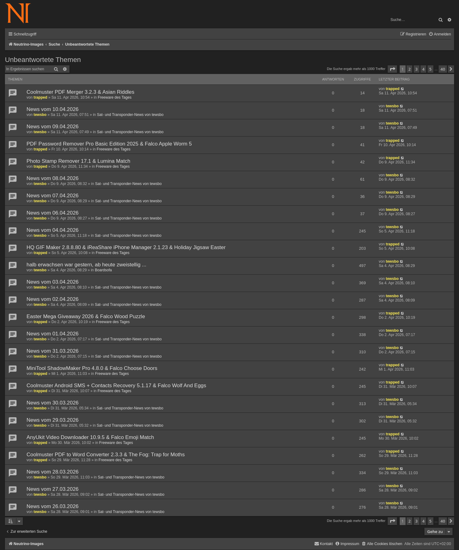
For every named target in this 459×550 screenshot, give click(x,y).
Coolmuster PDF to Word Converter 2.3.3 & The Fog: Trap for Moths (106, 455)
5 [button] (430, 69)
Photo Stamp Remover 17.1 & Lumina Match (78, 161)
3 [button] (416, 69)
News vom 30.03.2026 (53, 403)
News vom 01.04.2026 (53, 334)
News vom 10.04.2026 (53, 109)
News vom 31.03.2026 (53, 351)
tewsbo (40, 115)
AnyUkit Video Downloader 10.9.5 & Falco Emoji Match (90, 437)
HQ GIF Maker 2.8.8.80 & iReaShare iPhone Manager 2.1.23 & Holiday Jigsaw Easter (126, 247)
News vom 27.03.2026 (53, 489)
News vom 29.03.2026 (53, 420)
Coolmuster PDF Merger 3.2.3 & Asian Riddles (80, 92)
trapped (40, 97)
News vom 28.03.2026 (53, 472)
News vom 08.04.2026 (53, 178)
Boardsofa (103, 270)
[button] (392, 69)
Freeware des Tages (114, 97)
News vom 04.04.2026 (53, 230)
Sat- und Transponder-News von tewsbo (130, 115)
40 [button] (442, 69)
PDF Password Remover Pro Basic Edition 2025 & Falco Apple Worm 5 (109, 144)
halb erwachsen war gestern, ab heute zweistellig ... (86, 265)
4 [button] (423, 69)
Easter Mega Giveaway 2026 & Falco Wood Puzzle (86, 316)
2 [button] (409, 69)
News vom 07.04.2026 (53, 196)
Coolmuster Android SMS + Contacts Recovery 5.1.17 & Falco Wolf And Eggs (116, 385)
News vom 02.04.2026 (53, 299)
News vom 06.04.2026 (53, 213)
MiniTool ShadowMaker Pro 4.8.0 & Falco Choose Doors (92, 368)
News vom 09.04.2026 (53, 126)
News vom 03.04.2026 (53, 282)
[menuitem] (439, 34)
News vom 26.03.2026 (53, 506)
